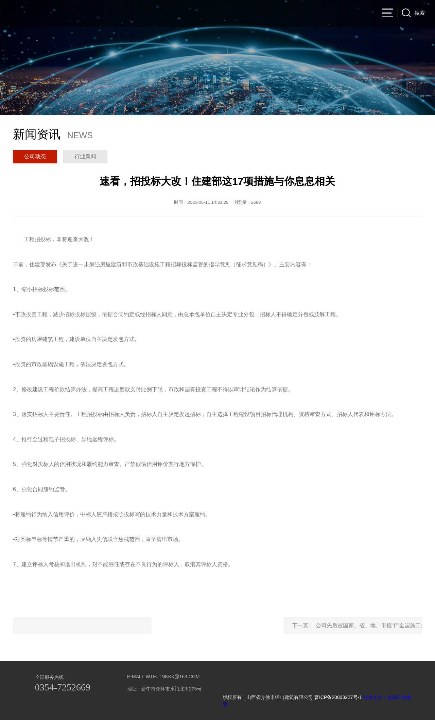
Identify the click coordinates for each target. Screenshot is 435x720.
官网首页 (145, 14)
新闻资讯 (268, 14)
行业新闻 (85, 156)
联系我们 (359, 14)
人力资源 (329, 14)
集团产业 (298, 14)
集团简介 (176, 14)
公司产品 (206, 14)
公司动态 (35, 156)
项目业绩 (237, 14)
